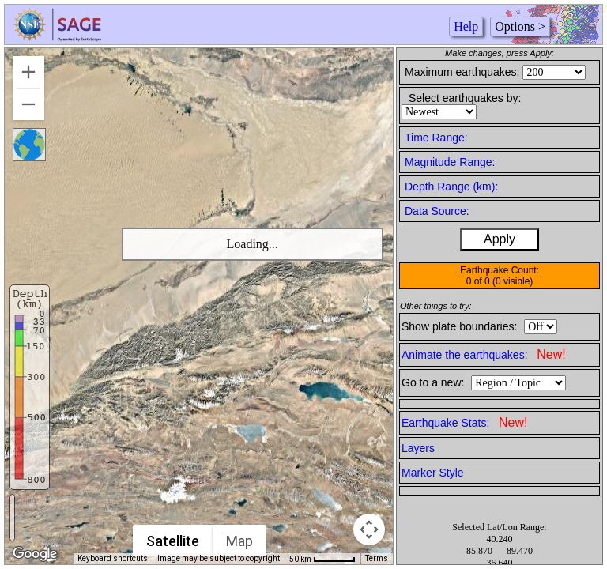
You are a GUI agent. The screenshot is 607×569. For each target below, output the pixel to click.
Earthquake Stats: (464, 422)
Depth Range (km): (451, 186)
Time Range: (436, 137)
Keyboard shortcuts (112, 558)
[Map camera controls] (369, 529)
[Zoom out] (28, 104)
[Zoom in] (28, 72)
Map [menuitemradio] (239, 541)
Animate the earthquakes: (484, 354)
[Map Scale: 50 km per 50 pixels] (322, 558)
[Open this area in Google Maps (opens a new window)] (35, 554)
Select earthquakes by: (465, 98)
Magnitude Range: (450, 162)
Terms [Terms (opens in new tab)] (376, 558)
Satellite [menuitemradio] (172, 541)
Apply (499, 239)
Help (466, 26)
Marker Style (433, 472)
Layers (418, 448)
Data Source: (437, 211)
